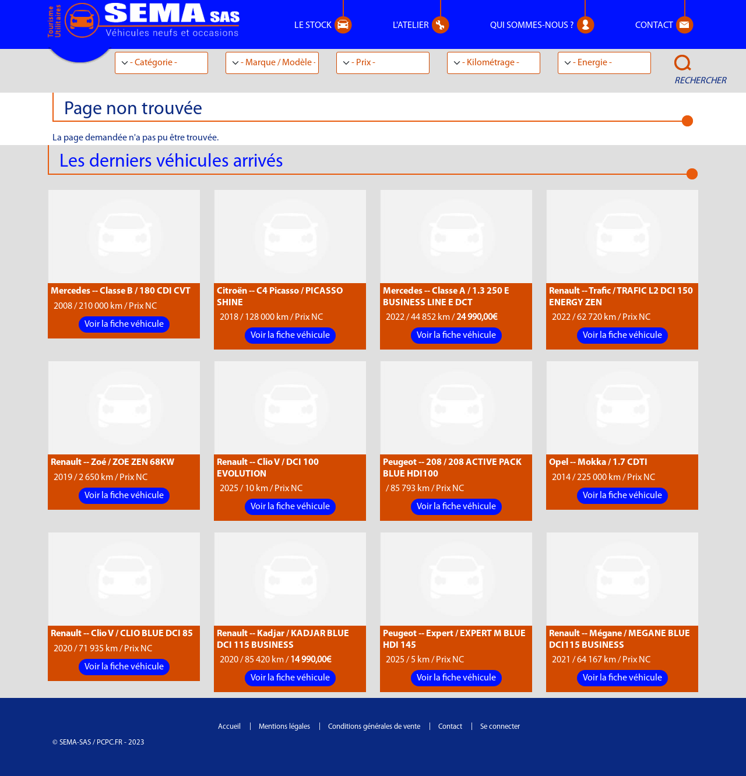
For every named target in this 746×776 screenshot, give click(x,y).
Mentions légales (284, 727)
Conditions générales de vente (374, 727)
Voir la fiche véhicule (124, 324)
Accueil (229, 727)
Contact (450, 727)
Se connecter (500, 727)
